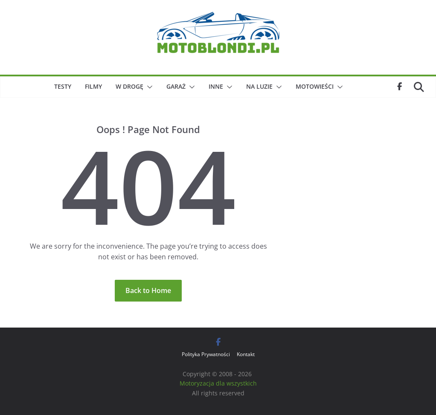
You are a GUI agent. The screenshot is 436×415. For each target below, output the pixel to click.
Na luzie (259, 86)
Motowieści (315, 86)
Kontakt (246, 354)
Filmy (93, 86)
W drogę (129, 86)
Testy (62, 86)
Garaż (176, 86)
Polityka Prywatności (206, 354)
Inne (216, 86)
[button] (148, 87)
